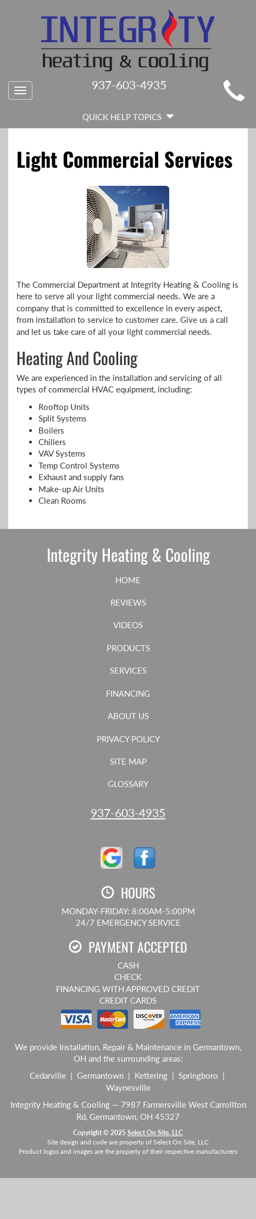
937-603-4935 (128, 812)
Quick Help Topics (128, 117)
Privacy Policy (128, 739)
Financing (128, 693)
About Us (128, 716)
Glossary (128, 784)
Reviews (128, 602)
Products (128, 648)
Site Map (128, 761)
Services (128, 670)
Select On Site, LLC (155, 1133)
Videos (128, 625)
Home (128, 580)
